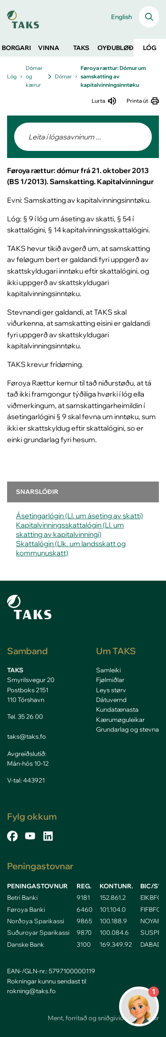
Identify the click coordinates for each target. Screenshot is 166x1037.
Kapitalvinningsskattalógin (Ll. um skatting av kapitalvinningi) (70, 529)
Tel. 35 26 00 (25, 717)
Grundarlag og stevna (127, 729)
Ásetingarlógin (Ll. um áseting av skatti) (79, 515)
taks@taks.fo (26, 736)
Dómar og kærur (34, 76)
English (121, 17)
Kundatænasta (117, 709)
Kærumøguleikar (120, 720)
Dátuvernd (111, 700)
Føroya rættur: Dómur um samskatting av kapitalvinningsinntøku (113, 76)
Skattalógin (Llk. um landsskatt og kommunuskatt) (71, 548)
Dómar (63, 76)
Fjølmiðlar (110, 680)
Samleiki (108, 670)
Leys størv (111, 690)
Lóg (12, 76)
